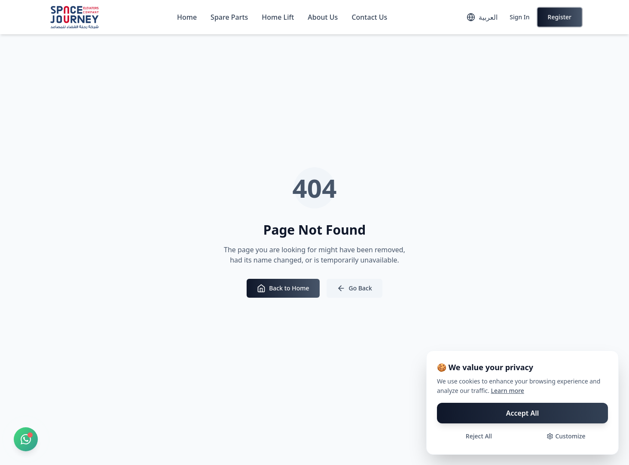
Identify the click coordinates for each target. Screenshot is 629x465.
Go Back (354, 288)
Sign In (519, 17)
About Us (323, 17)
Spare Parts (229, 17)
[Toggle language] (482, 17)
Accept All (522, 413)
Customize (566, 436)
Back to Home (283, 288)
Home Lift (278, 17)
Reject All (479, 436)
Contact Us (369, 17)
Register (559, 17)
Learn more (507, 390)
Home (187, 17)
